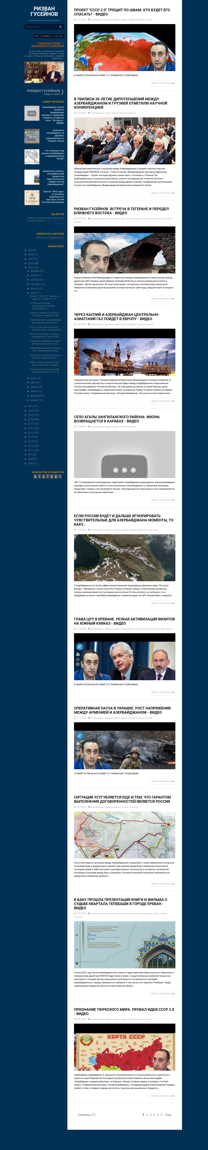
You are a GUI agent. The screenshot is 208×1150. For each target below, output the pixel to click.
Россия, (152, 20)
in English (46, 36)
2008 (30, 463)
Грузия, (109, 113)
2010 (30, 454)
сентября (36, 284)
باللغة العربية (58, 36)
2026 (30, 250)
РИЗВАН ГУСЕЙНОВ (44, 11)
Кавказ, (126, 20)
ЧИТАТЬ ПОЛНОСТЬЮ (162, 83)
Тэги (36, 36)
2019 (30, 415)
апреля (35, 386)
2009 (30, 459)
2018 (30, 419)
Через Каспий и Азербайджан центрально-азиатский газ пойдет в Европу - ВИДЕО (120, 316)
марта (34, 391)
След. (168, 1126)
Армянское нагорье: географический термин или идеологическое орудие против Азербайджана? (53, 178)
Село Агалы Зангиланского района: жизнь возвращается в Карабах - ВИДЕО (120, 418)
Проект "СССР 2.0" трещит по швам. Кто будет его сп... (45, 297)
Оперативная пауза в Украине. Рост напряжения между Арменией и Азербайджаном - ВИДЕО (112, 715)
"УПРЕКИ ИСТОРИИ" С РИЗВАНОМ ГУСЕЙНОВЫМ (47, 45)
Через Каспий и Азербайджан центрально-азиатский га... (45, 321)
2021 (30, 406)
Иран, (125, 218)
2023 (30, 263)
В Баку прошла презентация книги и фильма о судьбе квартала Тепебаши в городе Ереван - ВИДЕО (123, 915)
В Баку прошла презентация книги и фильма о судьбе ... (45, 363)
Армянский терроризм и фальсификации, (136, 925)
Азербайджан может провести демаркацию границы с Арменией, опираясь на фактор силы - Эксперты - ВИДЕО (53, 115)
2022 (30, 267)
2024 (30, 259)
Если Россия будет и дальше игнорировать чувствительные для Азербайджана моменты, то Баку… (121, 520)
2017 (30, 423)
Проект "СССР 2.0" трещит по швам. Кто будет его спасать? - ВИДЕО (122, 12)
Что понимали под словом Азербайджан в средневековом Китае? (52, 154)
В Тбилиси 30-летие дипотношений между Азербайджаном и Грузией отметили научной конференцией (120, 103)
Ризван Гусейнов (51, 221)
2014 (30, 437)
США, (77, 222)
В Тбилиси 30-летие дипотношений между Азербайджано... (42, 306)
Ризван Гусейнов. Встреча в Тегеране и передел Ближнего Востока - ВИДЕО (116, 211)
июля (34, 293)
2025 (30, 254)
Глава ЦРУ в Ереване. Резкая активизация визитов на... (45, 342)
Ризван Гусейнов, (139, 20)
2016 (30, 428)
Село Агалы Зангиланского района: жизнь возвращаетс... (46, 328)
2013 (30, 441)
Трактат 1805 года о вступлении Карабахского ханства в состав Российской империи (53, 196)
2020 (30, 410)
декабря (35, 271)
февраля (35, 395)
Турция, (83, 222)
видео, (118, 20)
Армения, (110, 20)
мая (33, 382)
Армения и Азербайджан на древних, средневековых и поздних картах (55, 135)
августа (35, 288)
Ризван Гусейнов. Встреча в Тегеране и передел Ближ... (45, 314)
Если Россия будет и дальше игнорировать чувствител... (45, 335)
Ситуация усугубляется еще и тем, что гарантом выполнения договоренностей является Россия (118, 808)
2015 (30, 432)
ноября (35, 275)
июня (34, 378)
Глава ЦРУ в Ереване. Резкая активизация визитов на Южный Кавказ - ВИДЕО (119, 621)
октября (35, 279)
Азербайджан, (98, 20)
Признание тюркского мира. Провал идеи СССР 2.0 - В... (45, 370)
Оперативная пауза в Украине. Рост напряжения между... (46, 349)
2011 (30, 450)
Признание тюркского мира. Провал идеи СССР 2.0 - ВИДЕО (119, 1023)
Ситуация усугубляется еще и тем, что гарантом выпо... (45, 356)
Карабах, (141, 218)
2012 (30, 446)
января (35, 400)
